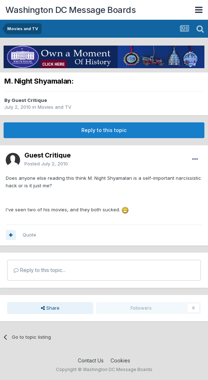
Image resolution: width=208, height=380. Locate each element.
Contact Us (91, 360)
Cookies (120, 360)
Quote (29, 235)
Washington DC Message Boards (70, 10)
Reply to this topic (104, 130)
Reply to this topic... (40, 270)
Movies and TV (54, 107)
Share (50, 307)
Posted (46, 163)
